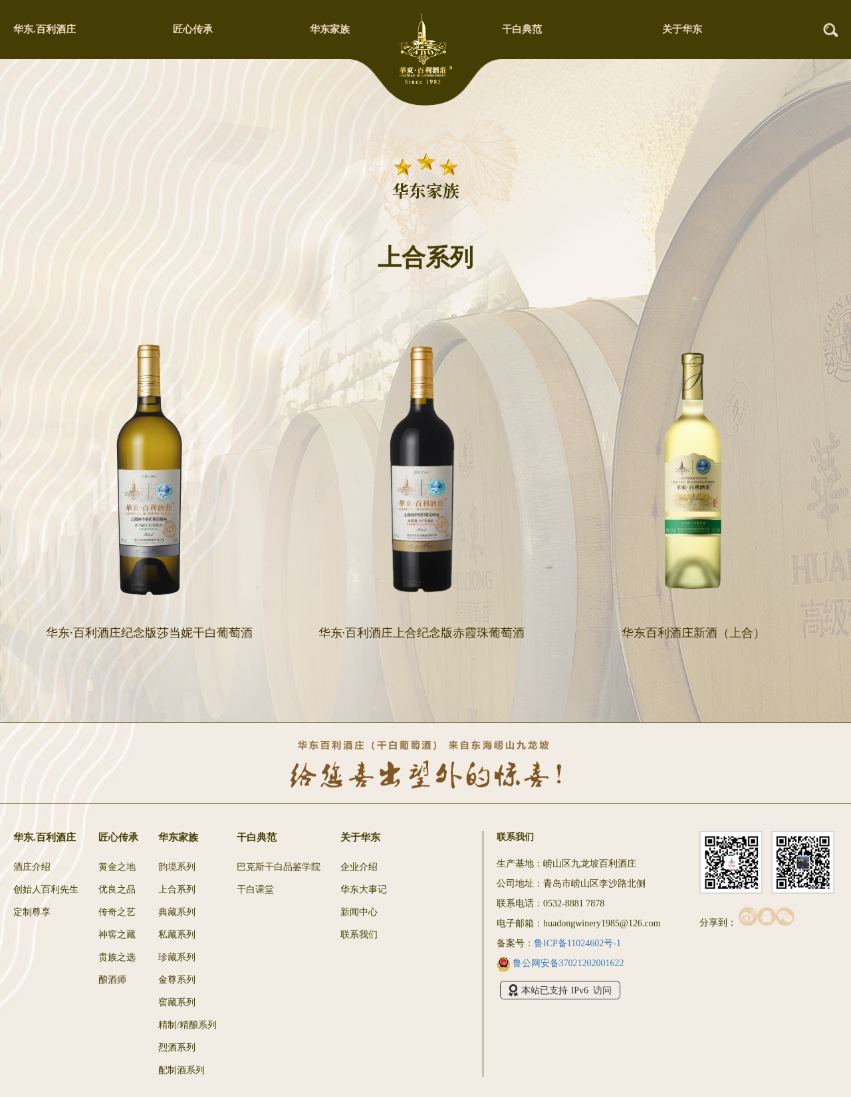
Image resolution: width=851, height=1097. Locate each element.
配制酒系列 (181, 1070)
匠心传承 (193, 29)
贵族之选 (117, 957)
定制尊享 (32, 912)
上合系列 (176, 889)
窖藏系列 (176, 1002)
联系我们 (359, 935)
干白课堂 (255, 889)
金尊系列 (176, 980)
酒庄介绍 (32, 867)
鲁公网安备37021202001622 (560, 963)
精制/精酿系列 (187, 1025)
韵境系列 (176, 867)
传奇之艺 (117, 912)
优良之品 (117, 889)
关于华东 (682, 29)
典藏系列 (176, 912)
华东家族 (330, 29)
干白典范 (522, 29)
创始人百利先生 (45, 889)
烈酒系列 (176, 1048)
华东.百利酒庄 (44, 29)
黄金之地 (117, 867)
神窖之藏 (117, 935)
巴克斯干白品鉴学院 (278, 867)
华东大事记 (363, 889)
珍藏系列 (176, 957)
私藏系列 (176, 935)
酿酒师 (112, 980)
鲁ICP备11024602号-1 (577, 943)
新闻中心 (359, 912)
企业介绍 (359, 867)
